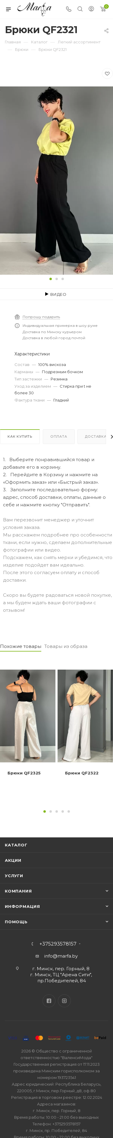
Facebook (48, 1000)
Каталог (16, 845)
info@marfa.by (61, 956)
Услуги (14, 875)
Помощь (16, 921)
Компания (18, 891)
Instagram (64, 1000)
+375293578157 (58, 944)
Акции (13, 860)
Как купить (20, 436)
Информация (22, 906)
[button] (51, 279)
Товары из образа (65, 646)
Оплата (58, 436)
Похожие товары (20, 646)
